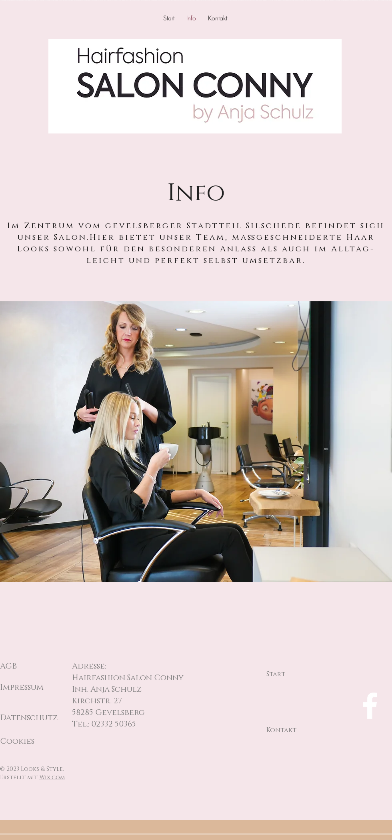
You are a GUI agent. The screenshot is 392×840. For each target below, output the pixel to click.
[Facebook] (370, 705)
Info (274, 702)
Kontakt (281, 730)
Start (275, 674)
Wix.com (52, 777)
